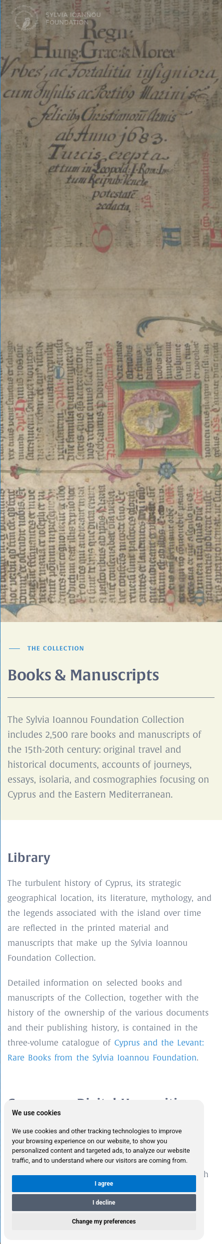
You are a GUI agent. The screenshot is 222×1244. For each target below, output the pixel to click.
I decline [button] (103, 1202)
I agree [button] (104, 1183)
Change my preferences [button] (104, 1221)
